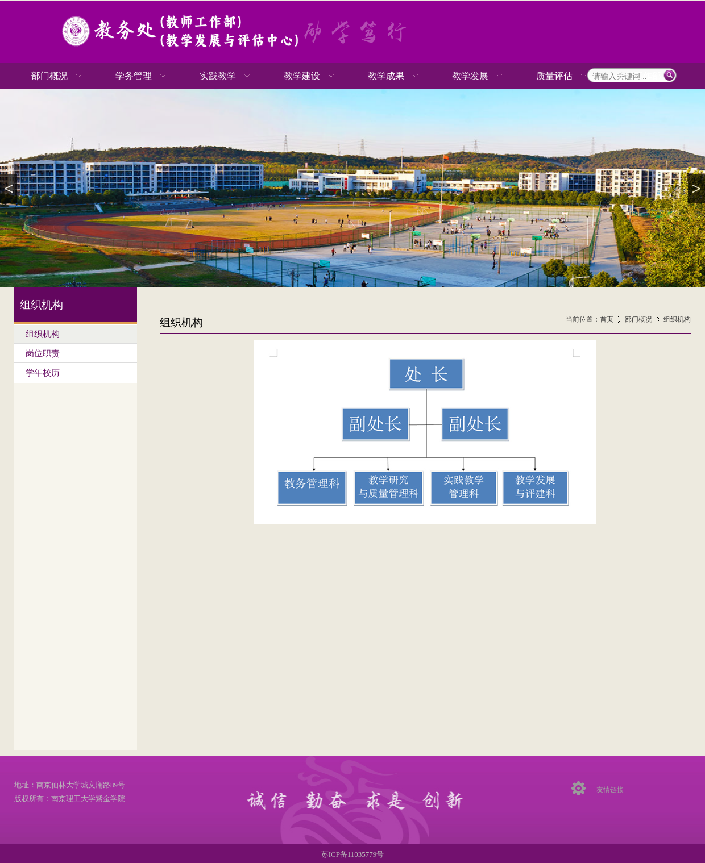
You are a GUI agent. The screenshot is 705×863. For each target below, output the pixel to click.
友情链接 (610, 790)
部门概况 (638, 319)
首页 (606, 319)
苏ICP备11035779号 (352, 854)
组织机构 (677, 319)
